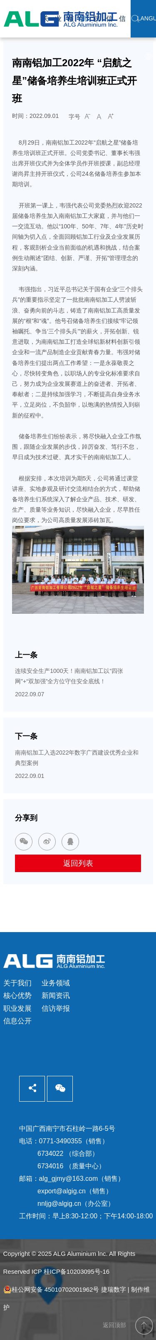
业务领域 (56, 983)
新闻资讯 (56, 996)
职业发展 (17, 1008)
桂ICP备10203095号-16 (76, 1271)
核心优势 (17, 996)
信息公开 (17, 1021)
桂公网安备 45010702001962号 (51, 1289)
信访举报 (56, 1008)
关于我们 (17, 983)
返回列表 (78, 863)
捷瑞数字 (113, 1289)
